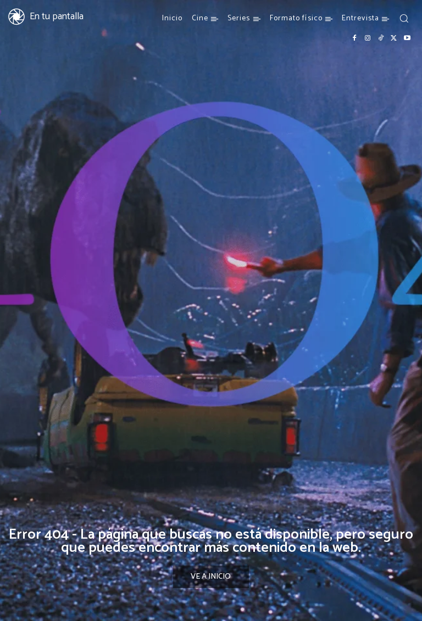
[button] (404, 18)
